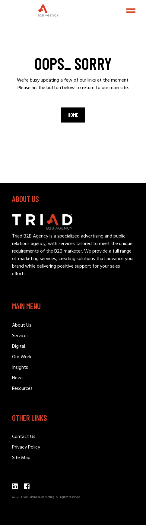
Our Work (21, 357)
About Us (21, 325)
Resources (22, 389)
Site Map (21, 458)
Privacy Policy (26, 447)
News (18, 378)
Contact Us (23, 437)
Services (20, 336)
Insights (20, 367)
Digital (18, 346)
